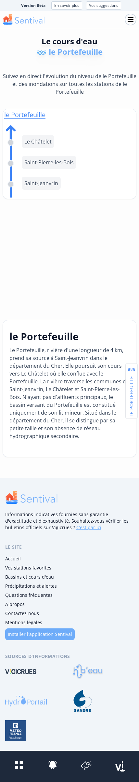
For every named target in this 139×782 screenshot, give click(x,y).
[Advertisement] (69, 259)
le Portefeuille (24, 114)
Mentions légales (23, 622)
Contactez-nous (22, 613)
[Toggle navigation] (130, 19)
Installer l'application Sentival (40, 634)
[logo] (31, 497)
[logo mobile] (23, 19)
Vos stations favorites (28, 568)
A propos (15, 604)
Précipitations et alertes (31, 586)
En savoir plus (66, 5)
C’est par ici (88, 527)
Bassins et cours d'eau (29, 577)
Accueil (13, 559)
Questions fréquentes (29, 595)
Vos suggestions (103, 5)
